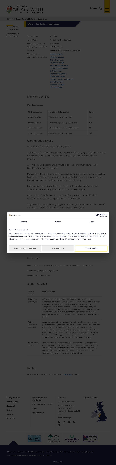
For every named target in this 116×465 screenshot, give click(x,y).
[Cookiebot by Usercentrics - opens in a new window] (97, 215)
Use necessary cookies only (24, 248)
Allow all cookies (91, 248)
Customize (58, 248)
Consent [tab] (24, 222)
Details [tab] (58, 222)
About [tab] (91, 222)
